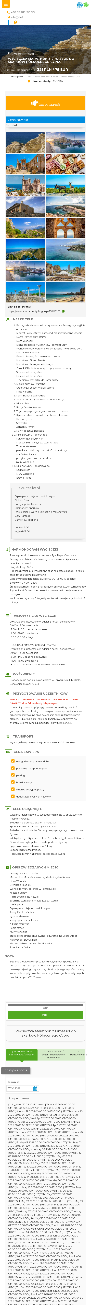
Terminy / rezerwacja (45, 103)
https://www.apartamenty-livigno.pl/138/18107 (34, 311)
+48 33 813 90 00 (23, 12)
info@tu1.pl (18, 17)
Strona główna (17, 77)
